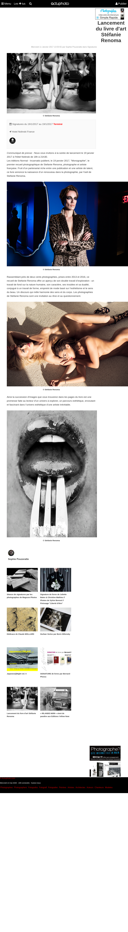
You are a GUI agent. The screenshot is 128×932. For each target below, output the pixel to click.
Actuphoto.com (8, 778)
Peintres (62, 787)
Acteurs (90, 787)
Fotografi (43, 787)
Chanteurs (99, 787)
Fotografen (53, 787)
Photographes (6, 787)
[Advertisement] (49, 25)
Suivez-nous (36, 783)
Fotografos (33, 787)
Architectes (80, 787)
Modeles (108, 787)
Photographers (20, 787)
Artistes (71, 787)
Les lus (19, 3)
